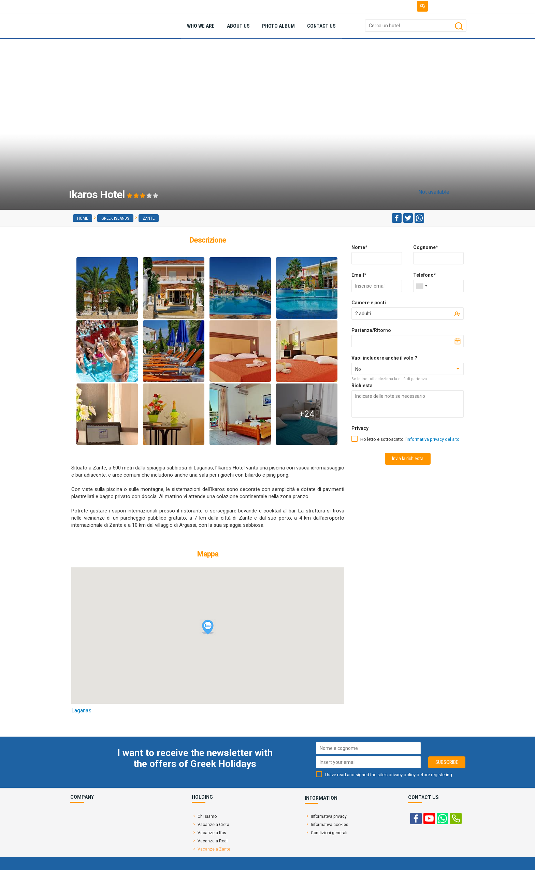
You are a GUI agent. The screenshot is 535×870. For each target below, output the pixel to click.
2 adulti (363, 313)
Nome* (359, 247)
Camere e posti (368, 302)
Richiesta (362, 385)
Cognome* (425, 247)
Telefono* (424, 275)
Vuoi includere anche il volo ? (384, 358)
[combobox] (421, 286)
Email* (358, 275)
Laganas (81, 710)
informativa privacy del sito (433, 439)
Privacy (359, 428)
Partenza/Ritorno (371, 330)
